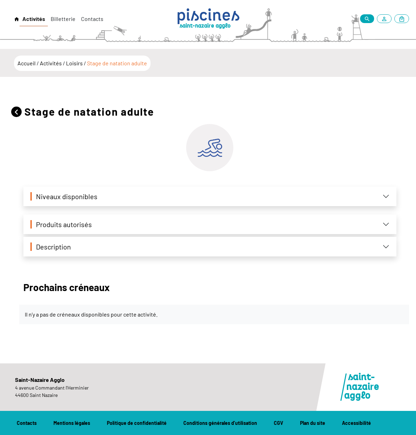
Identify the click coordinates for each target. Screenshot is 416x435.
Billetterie (63, 18)
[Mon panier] (401, 18)
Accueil (27, 63)
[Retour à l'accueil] (17, 19)
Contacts (92, 18)
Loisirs (75, 63)
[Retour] (17, 111)
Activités (33, 18)
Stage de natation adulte (117, 63)
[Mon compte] (385, 18)
